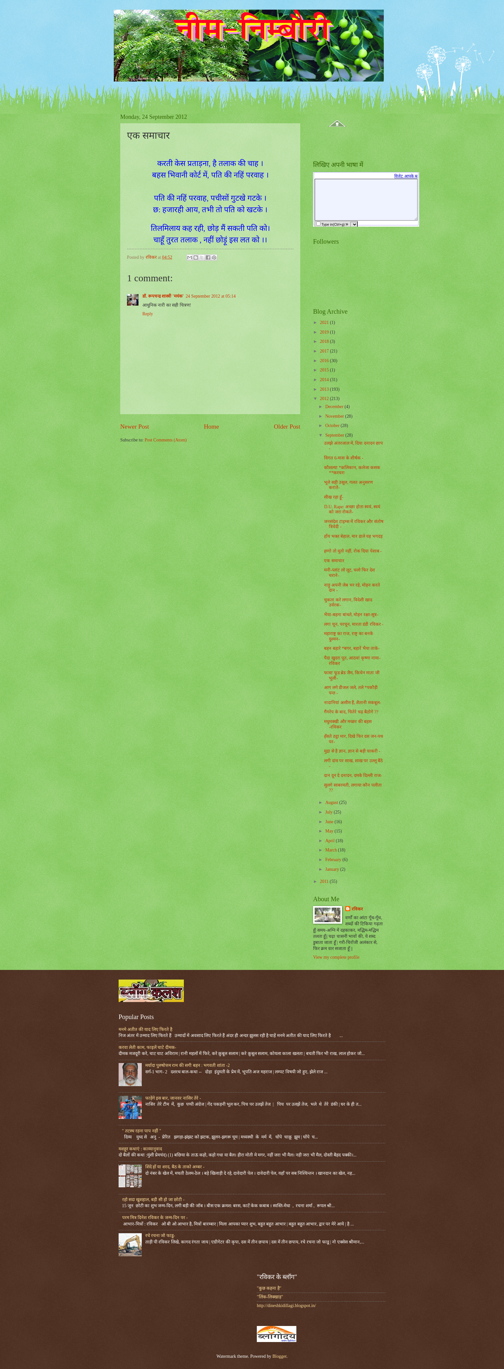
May (330, 831)
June (330, 821)
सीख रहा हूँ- (333, 497)
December (335, 406)
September (335, 435)
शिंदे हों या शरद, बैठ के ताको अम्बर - (175, 1166)
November (335, 416)
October (333, 425)
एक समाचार (334, 560)
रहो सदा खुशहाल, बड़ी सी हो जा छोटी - (153, 1199)
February (333, 859)
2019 (325, 332)
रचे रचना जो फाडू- (160, 1235)
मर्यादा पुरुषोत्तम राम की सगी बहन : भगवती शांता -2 (187, 1065)
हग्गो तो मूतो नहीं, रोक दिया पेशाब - (353, 551)
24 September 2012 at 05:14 (210, 296)
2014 (325, 379)
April (330, 840)
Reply (147, 313)
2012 (325, 398)
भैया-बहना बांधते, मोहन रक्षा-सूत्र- (351, 614)
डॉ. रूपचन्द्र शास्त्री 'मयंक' (163, 296)
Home (211, 426)
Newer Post (134, 426)
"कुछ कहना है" (269, 1288)
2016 (325, 360)
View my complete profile (336, 957)
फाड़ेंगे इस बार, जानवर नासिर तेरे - (173, 1098)
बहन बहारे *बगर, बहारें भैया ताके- (351, 648)
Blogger (279, 1356)
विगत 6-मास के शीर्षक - (343, 458)
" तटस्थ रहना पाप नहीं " (141, 1131)
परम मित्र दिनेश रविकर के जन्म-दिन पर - (155, 1217)
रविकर (357, 909)
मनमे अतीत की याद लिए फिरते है (145, 1029)
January (332, 869)
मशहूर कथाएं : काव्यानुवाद (140, 1149)
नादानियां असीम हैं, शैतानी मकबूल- (352, 702)
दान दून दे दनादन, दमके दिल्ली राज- (353, 775)
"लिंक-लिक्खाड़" (270, 1297)
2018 (325, 341)
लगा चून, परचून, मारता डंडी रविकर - (353, 624)
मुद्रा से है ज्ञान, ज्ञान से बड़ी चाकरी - (352, 751)
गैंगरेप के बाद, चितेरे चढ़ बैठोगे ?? (351, 712)
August (332, 802)
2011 (325, 881)
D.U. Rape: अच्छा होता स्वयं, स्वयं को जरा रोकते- (352, 509)
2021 (325, 322)
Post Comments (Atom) (166, 440)
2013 (325, 389)
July (329, 812)
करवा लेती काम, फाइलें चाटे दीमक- (147, 1047)
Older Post (287, 426)
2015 (325, 370)
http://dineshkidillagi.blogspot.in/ (286, 1305)
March (331, 850)
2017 (325, 351)
